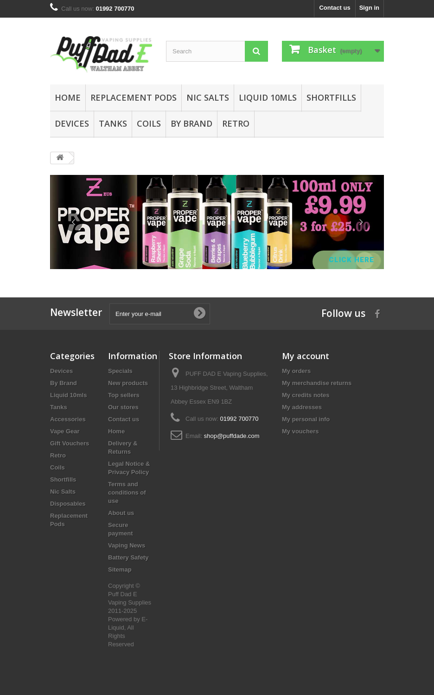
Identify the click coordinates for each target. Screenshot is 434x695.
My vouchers (300, 431)
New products (128, 383)
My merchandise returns (316, 383)
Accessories (68, 419)
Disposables (68, 503)
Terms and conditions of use (127, 492)
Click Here (353, 260)
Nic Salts (207, 97)
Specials (120, 370)
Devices (72, 123)
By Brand (191, 123)
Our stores (123, 407)
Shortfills (331, 97)
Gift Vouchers (69, 443)
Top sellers (124, 395)
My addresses (302, 407)
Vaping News (126, 545)
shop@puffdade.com (232, 435)
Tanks (113, 123)
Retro (235, 123)
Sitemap (120, 569)
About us (121, 512)
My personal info (306, 419)
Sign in (369, 7)
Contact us (334, 7)
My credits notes (306, 395)
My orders (296, 370)
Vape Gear (65, 431)
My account (305, 355)
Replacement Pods (133, 97)
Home (68, 97)
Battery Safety (128, 557)
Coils (149, 123)
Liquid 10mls (268, 97)
